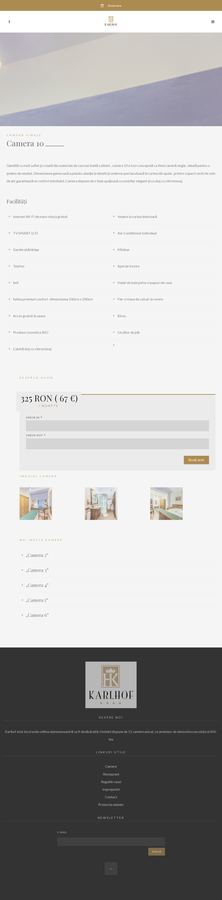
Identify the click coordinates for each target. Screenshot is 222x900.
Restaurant (111, 773)
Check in (32, 417)
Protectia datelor (111, 803)
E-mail (62, 831)
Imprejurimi (111, 788)
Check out (34, 435)
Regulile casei (111, 780)
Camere (111, 765)
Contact (111, 796)
